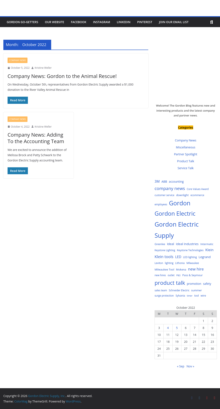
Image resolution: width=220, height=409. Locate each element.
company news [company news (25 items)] (170, 188)
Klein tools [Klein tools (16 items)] (164, 256)
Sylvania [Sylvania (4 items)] (180, 295)
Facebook (78, 22)
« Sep (180, 366)
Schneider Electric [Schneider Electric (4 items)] (179, 290)
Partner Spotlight (185, 154)
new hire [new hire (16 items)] (196, 269)
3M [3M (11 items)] (157, 181)
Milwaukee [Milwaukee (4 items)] (192, 263)
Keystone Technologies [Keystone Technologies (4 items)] (190, 250)
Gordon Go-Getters (22, 22)
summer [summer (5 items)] (196, 290)
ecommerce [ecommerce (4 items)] (197, 195)
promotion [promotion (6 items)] (194, 284)
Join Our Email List (174, 22)
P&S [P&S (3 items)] (178, 275)
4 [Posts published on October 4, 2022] (168, 328)
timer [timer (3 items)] (190, 295)
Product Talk (185, 161)
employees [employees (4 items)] (161, 204)
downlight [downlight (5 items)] (182, 195)
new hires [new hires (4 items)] (160, 275)
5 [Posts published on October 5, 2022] (177, 328)
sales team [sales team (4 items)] (161, 290)
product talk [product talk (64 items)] (170, 282)
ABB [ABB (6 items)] (164, 181)
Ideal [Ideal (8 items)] (170, 244)
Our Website (54, 22)
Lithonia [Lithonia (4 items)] (180, 263)
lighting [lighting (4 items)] (169, 263)
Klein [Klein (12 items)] (209, 249)
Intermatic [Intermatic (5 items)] (206, 244)
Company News (17, 60)
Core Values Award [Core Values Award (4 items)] (198, 189)
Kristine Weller (43, 68)
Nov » (190, 366)
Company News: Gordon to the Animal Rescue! (62, 76)
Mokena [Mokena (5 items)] (181, 269)
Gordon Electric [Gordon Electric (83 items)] (175, 213)
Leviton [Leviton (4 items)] (159, 263)
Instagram (101, 22)
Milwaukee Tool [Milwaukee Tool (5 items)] (164, 269)
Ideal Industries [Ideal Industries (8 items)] (187, 244)
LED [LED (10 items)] (178, 257)
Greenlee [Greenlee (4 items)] (160, 244)
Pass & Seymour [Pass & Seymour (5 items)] (192, 275)
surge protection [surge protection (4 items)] (164, 295)
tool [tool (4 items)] (196, 295)
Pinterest (144, 22)
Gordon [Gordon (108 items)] (179, 203)
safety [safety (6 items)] (207, 284)
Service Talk (186, 168)
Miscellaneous (185, 147)
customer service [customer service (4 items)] (164, 195)
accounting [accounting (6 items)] (176, 181)
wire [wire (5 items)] (203, 295)
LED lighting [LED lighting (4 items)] (190, 257)
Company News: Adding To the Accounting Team (36, 138)
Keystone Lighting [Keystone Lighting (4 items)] (165, 250)
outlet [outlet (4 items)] (171, 275)
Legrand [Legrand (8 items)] (205, 257)
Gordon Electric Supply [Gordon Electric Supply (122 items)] (177, 230)
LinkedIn (123, 22)
